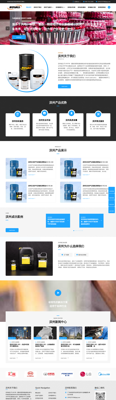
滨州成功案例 (81, 7)
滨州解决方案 (92, 7)
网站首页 (28, 7)
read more (64, 86)
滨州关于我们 (37, 7)
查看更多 (19, 37)
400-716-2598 (89, 1)
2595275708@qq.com (104, 1)
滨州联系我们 (102, 7)
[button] (8, 28)
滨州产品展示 (48, 7)
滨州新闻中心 (60, 7)
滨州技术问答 (71, 7)
